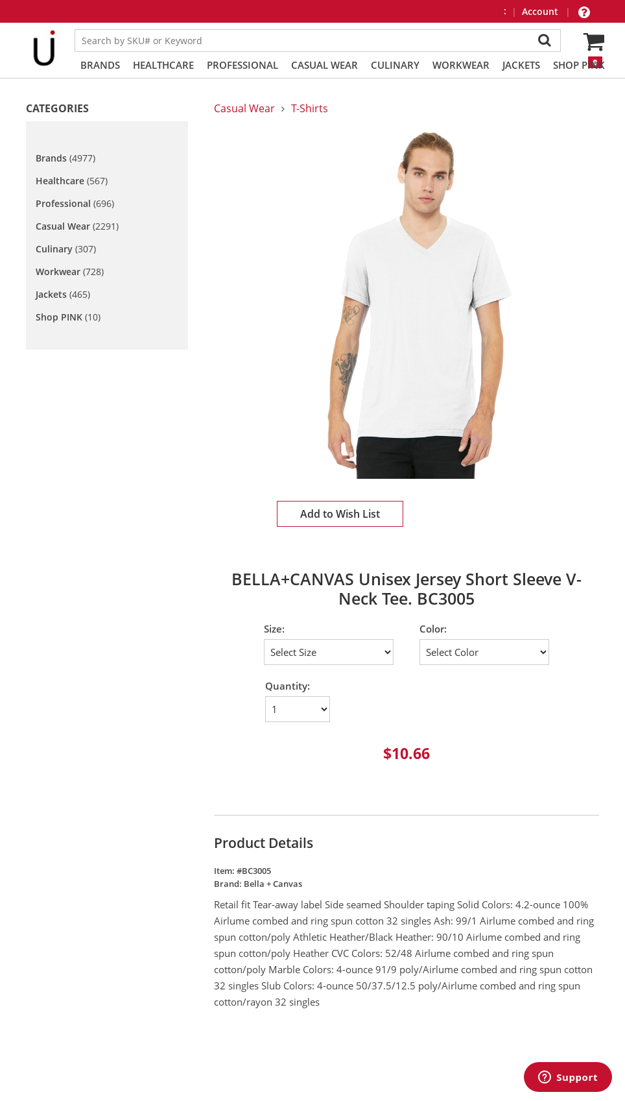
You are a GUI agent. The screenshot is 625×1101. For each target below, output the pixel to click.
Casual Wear (324, 64)
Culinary (395, 64)
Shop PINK (579, 64)
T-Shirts (309, 108)
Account (541, 11)
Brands (100, 64)
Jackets (521, 64)
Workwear (460, 64)
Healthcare (163, 64)
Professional (242, 64)
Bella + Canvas (273, 883)
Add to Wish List (340, 514)
